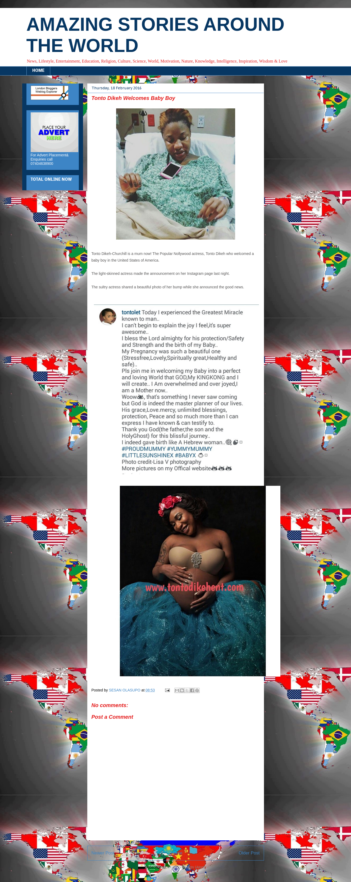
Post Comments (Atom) (187, 867)
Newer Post (103, 852)
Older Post (249, 852)
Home (177, 852)
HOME (38, 71)
